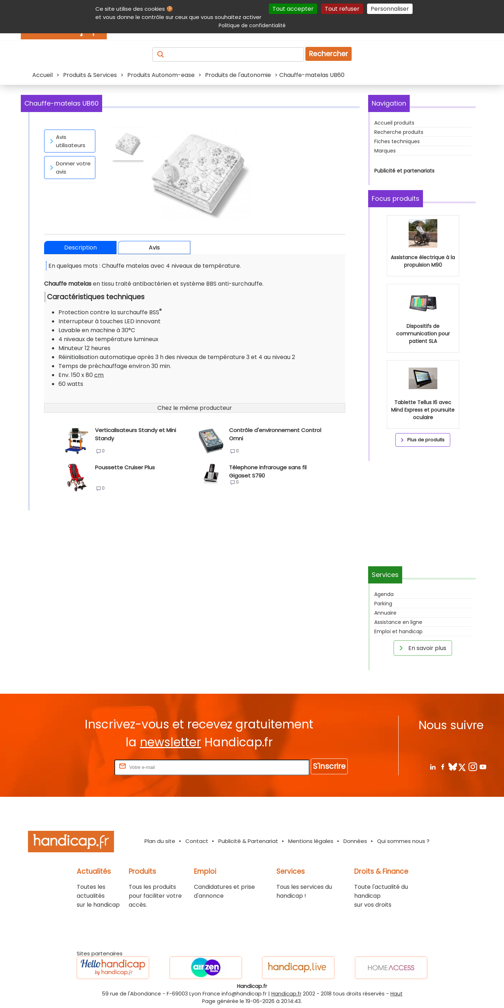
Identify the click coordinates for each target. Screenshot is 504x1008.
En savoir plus (421, 648)
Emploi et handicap (398, 631)
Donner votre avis (69, 167)
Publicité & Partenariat (248, 841)
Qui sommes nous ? (403, 841)
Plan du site (159, 841)
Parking (383, 603)
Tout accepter (293, 9)
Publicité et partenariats (404, 170)
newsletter (170, 742)
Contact (196, 841)
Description (80, 247)
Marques (385, 150)
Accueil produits (394, 122)
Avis (154, 247)
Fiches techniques (397, 141)
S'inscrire (329, 766)
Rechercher (328, 54)
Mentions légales (310, 841)
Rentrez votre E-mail (84, 767)
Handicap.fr (286, 993)
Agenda (384, 594)
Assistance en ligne (398, 622)
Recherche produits (398, 132)
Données (355, 841)
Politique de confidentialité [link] (252, 25)
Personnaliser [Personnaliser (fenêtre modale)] (390, 9)
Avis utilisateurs (66, 141)
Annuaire (385, 612)
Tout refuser (342, 9)
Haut (396, 993)
